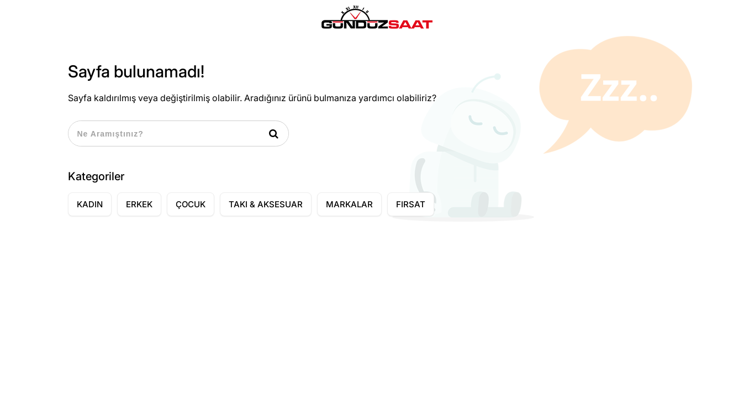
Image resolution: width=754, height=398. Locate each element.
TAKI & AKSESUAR (266, 204)
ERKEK (139, 204)
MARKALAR (349, 204)
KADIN (90, 204)
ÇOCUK (190, 204)
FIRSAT (410, 204)
